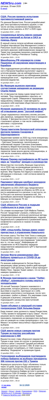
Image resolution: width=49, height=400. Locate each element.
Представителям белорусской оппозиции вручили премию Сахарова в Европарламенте (24, 132)
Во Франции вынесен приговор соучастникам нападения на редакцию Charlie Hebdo (22, 88)
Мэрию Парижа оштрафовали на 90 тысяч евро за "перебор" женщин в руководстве (24, 160)
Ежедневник (27, 391)
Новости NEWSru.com (12, 395)
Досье (11, 391)
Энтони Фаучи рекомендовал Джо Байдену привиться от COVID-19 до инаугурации (20, 257)
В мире (4, 8)
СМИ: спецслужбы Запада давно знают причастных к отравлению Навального (23, 231)
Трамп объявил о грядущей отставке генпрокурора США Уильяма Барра (21, 306)
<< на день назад (6, 386)
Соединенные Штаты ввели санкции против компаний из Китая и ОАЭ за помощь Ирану (21, 37)
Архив (18, 391)
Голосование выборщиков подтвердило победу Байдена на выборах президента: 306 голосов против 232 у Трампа (24, 359)
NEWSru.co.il (6, 393)
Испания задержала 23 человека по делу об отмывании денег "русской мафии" (23, 110)
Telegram (42, 391)
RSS (35, 391)
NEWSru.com (11, 3)
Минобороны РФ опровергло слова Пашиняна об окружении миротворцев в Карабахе (23, 63)
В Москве (17, 393)
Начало (4, 391)
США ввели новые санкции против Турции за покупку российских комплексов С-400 (20, 333)
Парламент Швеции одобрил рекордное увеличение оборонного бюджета (23, 183)
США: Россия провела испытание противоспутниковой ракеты (20, 17)
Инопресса (27, 393)
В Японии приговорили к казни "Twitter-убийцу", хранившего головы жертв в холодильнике (23, 280)
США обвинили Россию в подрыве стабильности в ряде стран (20, 206)
